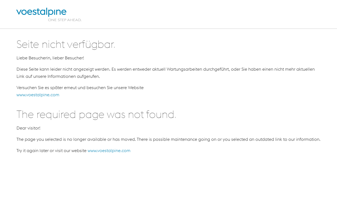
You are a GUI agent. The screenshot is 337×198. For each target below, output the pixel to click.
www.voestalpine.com (37, 94)
